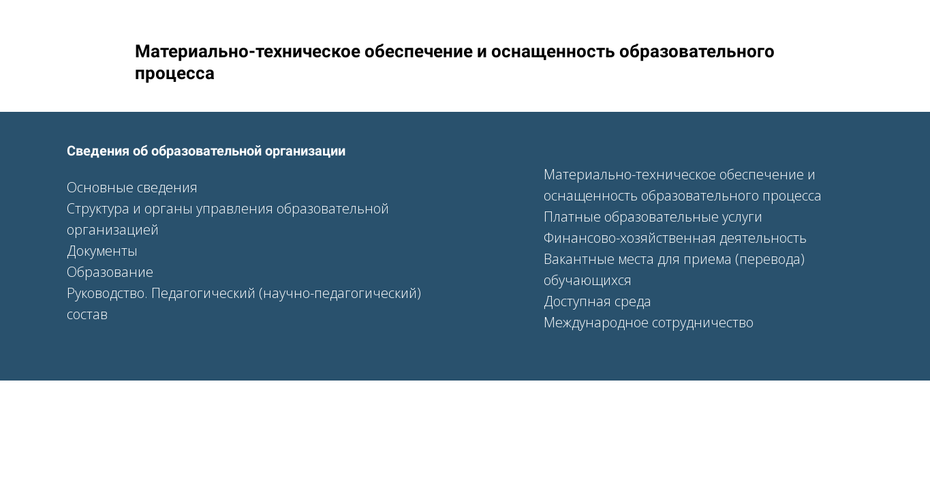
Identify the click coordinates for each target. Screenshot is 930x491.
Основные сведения (132, 187)
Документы (102, 250)
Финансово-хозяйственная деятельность (675, 237)
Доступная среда (597, 301)
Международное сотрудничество (649, 322)
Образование (110, 272)
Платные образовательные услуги (653, 216)
